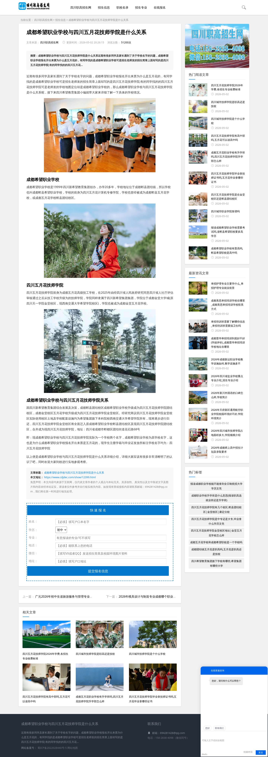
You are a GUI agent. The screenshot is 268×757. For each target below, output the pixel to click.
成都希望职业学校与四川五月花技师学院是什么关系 (98, 20)
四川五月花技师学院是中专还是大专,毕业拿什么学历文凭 (216, 521)
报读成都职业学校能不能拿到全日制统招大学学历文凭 (216, 486)
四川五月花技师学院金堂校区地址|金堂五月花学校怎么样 (216, 533)
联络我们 (219, 728)
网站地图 (72, 748)
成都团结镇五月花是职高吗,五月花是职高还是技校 (216, 551)
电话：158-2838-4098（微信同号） (168, 737)
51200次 (126, 42)
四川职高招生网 (80, 7)
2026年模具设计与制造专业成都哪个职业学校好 (150, 596)
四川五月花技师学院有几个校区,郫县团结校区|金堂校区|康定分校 (216, 509)
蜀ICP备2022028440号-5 (52, 748)
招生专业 (141, 7)
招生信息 (104, 7)
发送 (261, 752)
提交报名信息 (98, 571)
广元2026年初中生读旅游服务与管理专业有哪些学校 (70, 596)
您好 (207, 728)
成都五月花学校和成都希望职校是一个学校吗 (216, 542)
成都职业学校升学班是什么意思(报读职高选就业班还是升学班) (216, 498)
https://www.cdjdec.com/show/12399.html (70, 477)
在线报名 (160, 7)
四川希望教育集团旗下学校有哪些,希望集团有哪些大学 (216, 563)
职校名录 (122, 7)
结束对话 (248, 752)
